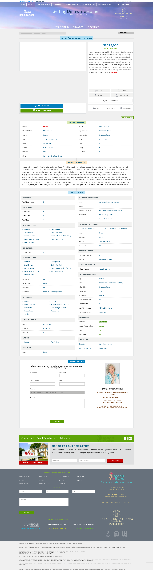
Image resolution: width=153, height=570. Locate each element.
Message (32, 395)
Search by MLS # (127, 1)
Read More (114, 72)
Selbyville (61, 481)
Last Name (62, 370)
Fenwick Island (63, 474)
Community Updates (26, 1)
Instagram (130, 436)
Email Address (34, 378)
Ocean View (23, 481)
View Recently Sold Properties (33, 460)
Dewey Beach (43, 474)
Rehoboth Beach (44, 481)
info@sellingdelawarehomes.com (119, 500)
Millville (61, 478)
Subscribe (115, 458)
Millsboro (42, 478)
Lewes (21, 478)
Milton (79, 478)
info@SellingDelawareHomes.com (115, 405)
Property (32, 387)
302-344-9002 (26, 15)
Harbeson (80, 474)
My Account (115, 1)
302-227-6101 (124, 18)
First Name (33, 370)
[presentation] (45, 411)
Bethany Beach (24, 474)
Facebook (126, 436)
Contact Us (40, 1)
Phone (61, 378)
